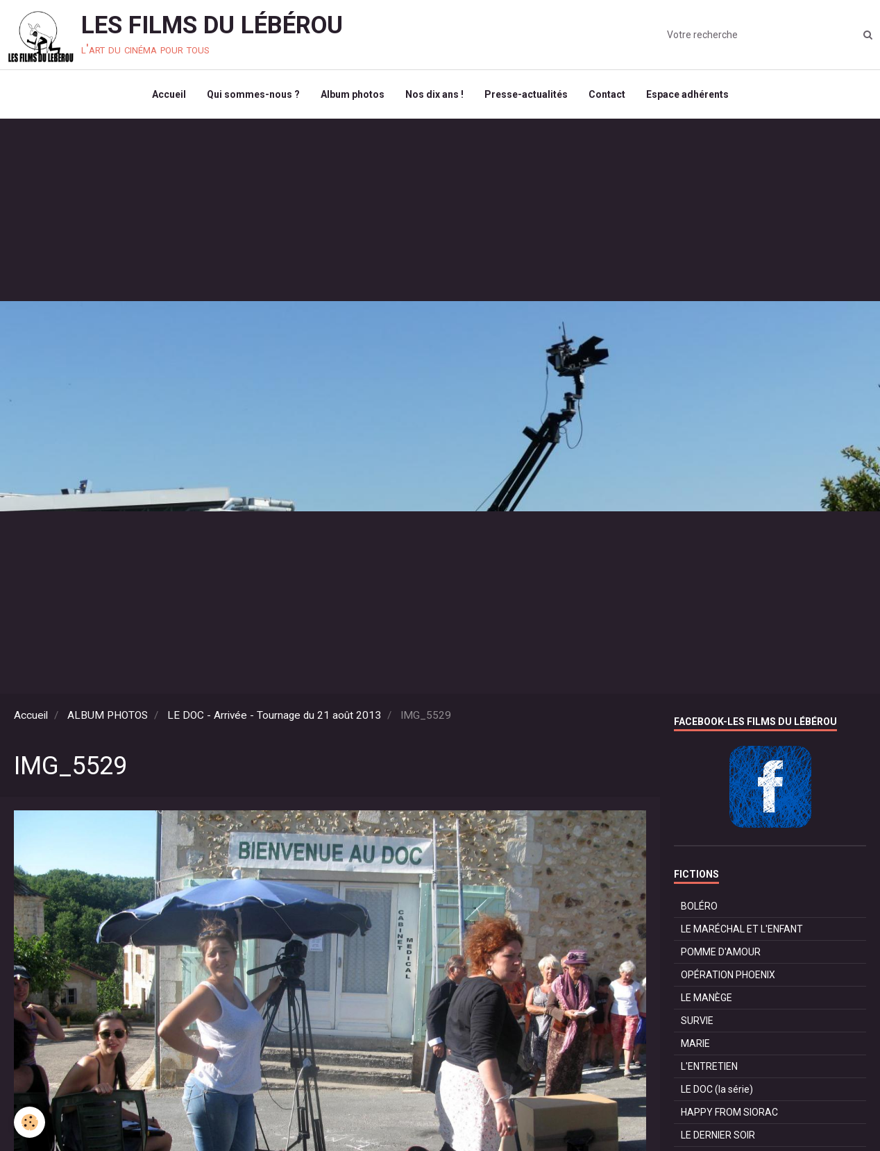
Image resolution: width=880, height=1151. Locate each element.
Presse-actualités (526, 94)
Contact (607, 94)
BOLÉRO (699, 906)
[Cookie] (29, 1122)
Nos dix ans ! (434, 94)
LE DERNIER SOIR (718, 1135)
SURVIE (697, 1020)
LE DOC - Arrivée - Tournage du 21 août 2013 (274, 715)
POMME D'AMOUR (721, 951)
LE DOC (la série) (717, 1089)
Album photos (352, 94)
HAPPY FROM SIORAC (729, 1112)
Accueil (169, 94)
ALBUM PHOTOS (107, 715)
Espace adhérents (687, 94)
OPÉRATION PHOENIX (728, 974)
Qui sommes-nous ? (253, 94)
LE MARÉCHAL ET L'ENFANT (742, 929)
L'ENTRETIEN (709, 1066)
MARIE (695, 1043)
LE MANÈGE (706, 997)
